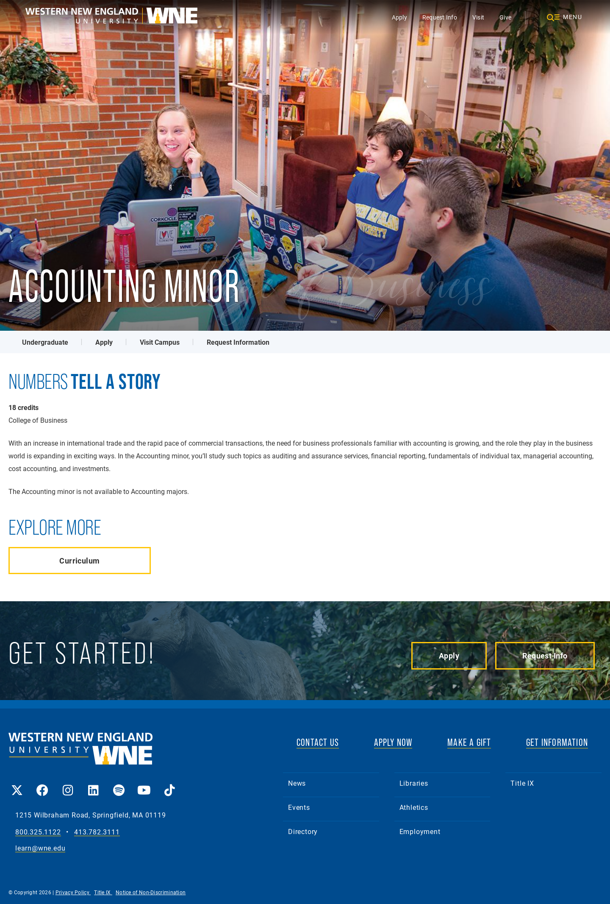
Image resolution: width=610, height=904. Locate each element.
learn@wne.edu (40, 848)
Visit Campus (160, 342)
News (297, 782)
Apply (399, 17)
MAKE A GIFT (469, 742)
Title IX (522, 782)
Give (505, 17)
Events (299, 807)
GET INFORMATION (557, 742)
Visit (478, 17)
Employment (420, 831)
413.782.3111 (97, 832)
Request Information (238, 342)
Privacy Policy (73, 892)
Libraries (413, 782)
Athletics (413, 807)
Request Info (439, 17)
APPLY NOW (393, 742)
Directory (303, 831)
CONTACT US (318, 742)
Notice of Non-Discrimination (151, 892)
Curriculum (79, 560)
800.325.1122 (38, 832)
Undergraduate (45, 342)
